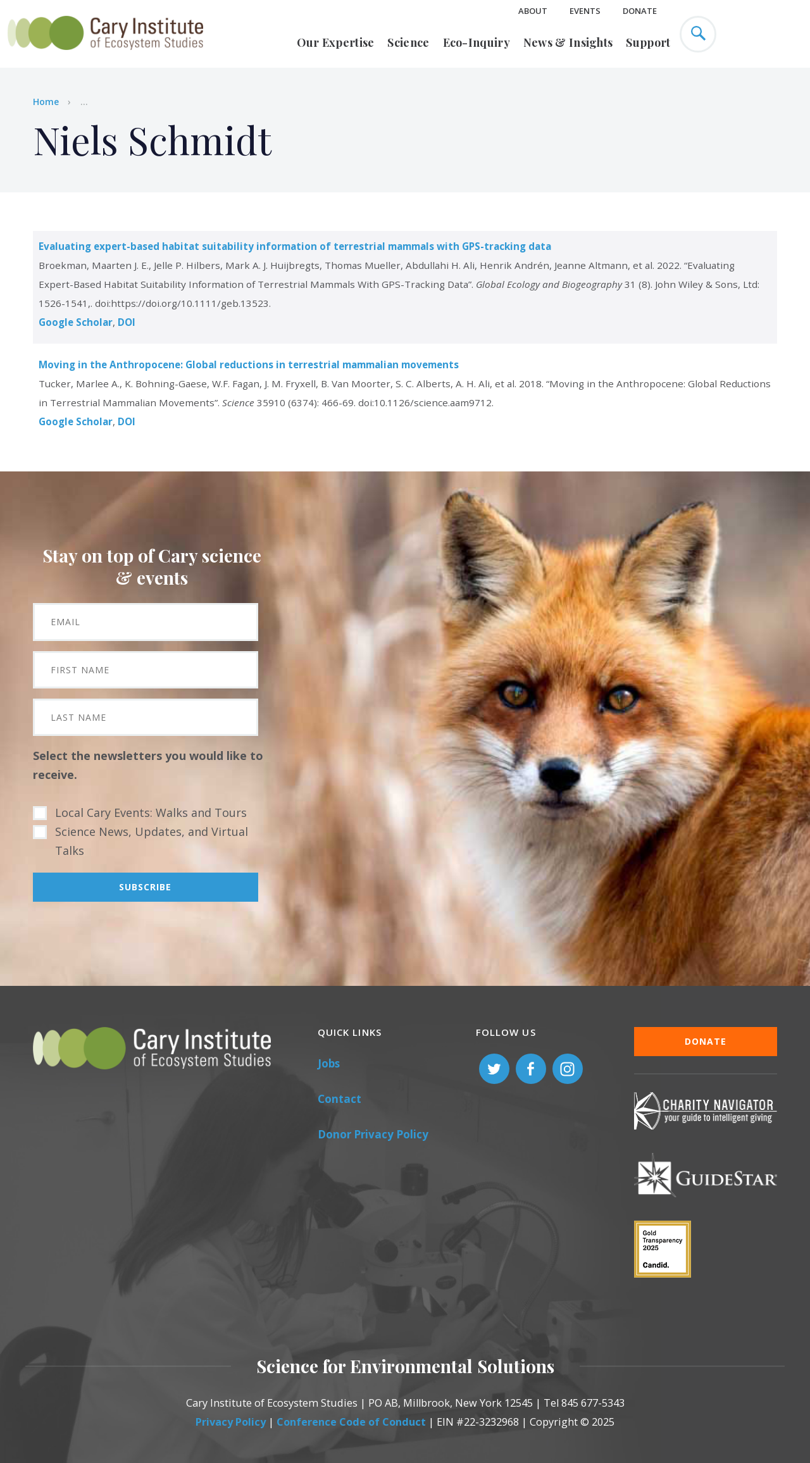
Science (408, 42)
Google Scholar (76, 322)
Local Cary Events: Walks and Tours (151, 812)
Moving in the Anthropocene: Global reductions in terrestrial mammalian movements (249, 364)
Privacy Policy (231, 1422)
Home (46, 102)
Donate (640, 10)
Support (648, 42)
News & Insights (568, 42)
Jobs (329, 1063)
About (532, 10)
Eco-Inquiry (476, 42)
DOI (126, 322)
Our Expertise (336, 42)
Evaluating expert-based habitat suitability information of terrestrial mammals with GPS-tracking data (295, 246)
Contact (339, 1099)
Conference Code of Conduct (351, 1422)
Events (585, 10)
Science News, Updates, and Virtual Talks (151, 841)
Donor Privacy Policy (373, 1134)
